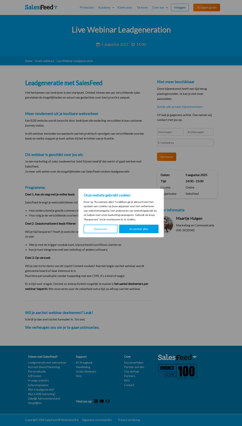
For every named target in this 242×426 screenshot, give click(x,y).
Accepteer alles (138, 228)
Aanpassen (100, 228)
